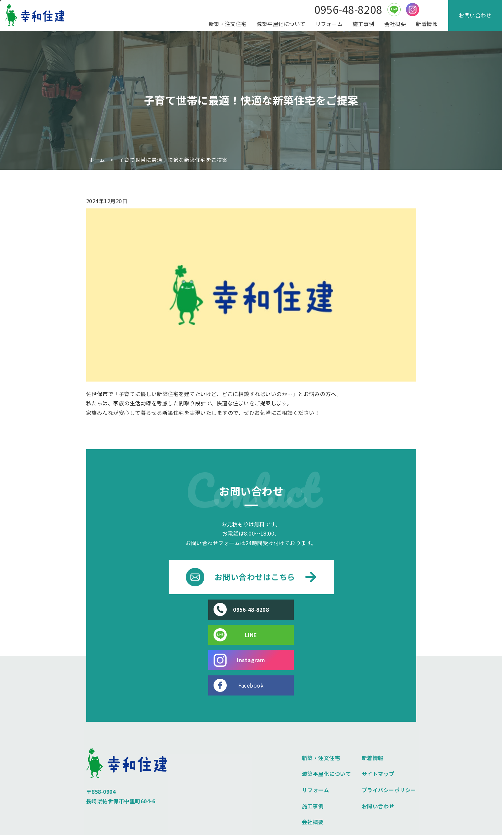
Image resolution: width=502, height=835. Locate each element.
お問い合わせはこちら (251, 577)
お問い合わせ (475, 15)
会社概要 (395, 24)
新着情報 (427, 24)
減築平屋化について (281, 24)
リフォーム (329, 24)
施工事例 (363, 24)
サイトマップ (378, 723)
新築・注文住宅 (228, 24)
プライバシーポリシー (389, 740)
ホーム (97, 160)
